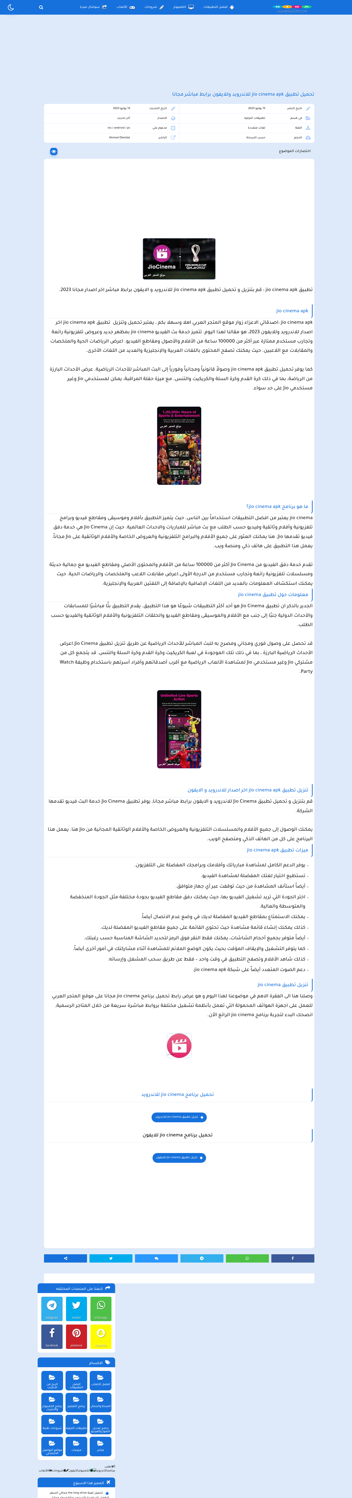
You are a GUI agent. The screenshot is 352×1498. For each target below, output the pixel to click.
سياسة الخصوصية (187, 1457)
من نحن (113, 1457)
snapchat (100, 164)
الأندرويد (97, 290)
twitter (74, 136)
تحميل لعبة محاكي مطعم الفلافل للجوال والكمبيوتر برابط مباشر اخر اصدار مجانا (77, 363)
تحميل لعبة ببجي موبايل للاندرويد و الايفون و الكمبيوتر (77, 447)
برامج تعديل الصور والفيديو (99, 243)
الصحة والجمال (99, 219)
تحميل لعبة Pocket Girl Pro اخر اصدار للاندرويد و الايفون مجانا (80, 387)
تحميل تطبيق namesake (90, 438)
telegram (50, 136)
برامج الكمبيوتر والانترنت (50, 221)
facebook (50, 164)
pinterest (75, 164)
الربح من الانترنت (50, 197)
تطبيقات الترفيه (268, 131)
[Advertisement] (176, 58)
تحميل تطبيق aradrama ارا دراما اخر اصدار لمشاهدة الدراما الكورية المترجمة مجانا (77, 338)
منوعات (75, 263)
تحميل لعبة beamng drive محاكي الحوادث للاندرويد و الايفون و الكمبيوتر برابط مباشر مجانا (76, 326)
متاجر (99, 263)
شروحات (154, 7)
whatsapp (99, 136)
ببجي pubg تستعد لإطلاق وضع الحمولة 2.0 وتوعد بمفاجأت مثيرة (76, 375)
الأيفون (70, 290)
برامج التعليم (75, 219)
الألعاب (126, 7)
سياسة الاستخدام (146, 1457)
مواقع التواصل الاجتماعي (50, 265)
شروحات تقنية (50, 241)
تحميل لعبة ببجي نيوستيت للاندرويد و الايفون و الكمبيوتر (75, 459)
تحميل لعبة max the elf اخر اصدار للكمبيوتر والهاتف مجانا (76, 351)
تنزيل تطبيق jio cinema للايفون (216, 1301)
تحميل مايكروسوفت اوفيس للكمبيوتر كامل (77, 470)
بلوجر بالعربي (176, 1484)
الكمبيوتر (184, 7)
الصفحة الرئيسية (227, 1457)
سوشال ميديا (93, 7)
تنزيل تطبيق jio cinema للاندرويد (216, 1261)
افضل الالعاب (99, 197)
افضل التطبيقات (218, 7)
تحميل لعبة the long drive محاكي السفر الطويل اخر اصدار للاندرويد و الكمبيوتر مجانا (78, 314)
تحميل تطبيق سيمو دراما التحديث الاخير (79, 431)
